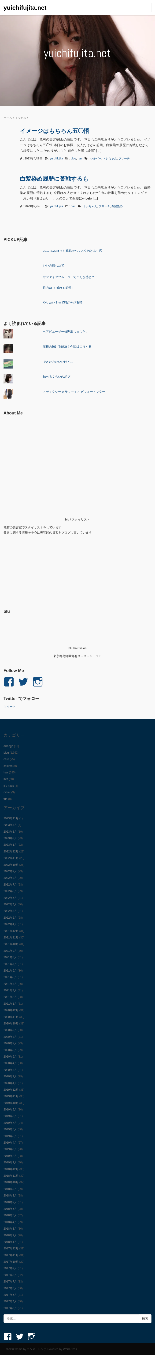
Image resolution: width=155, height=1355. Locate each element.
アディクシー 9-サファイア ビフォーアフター (74, 391)
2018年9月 (10, 1189)
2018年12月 (11, 1169)
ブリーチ (124, 158)
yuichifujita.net (25, 7)
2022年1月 (10, 924)
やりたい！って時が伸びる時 (62, 302)
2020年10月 (11, 1023)
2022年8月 (10, 877)
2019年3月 (10, 1149)
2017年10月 (11, 1261)
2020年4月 (10, 1063)
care (6, 759)
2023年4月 (10, 825)
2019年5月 (10, 1136)
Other (7, 792)
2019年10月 (11, 1103)
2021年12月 (11, 931)
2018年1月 (10, 1242)
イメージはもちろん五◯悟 (54, 131)
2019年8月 (10, 1116)
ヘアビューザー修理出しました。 (66, 331)
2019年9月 (10, 1109)
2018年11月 (11, 1175)
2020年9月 (10, 1030)
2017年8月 (10, 1275)
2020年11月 (11, 1017)
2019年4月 (10, 1142)
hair (80, 158)
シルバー (95, 158)
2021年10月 (11, 944)
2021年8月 (10, 957)
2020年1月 (10, 1083)
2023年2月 (10, 838)
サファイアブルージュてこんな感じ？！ (70, 277)
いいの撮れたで (53, 265)
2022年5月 (10, 898)
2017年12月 (11, 1248)
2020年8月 (10, 1036)
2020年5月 (10, 1056)
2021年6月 (10, 970)
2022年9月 (10, 871)
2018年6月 (10, 1208)
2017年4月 (10, 1301)
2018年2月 (10, 1235)
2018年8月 (10, 1195)
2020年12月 (11, 1010)
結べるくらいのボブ (56, 376)
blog (73, 158)
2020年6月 (10, 1050)
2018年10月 (11, 1182)
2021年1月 (10, 1003)
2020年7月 (10, 1043)
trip (5, 799)
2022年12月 (11, 851)
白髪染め (117, 206)
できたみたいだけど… (58, 361)
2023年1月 (10, 844)
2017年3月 (10, 1308)
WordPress (70, 1349)
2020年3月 (10, 1070)
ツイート (10, 706)
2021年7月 (10, 964)
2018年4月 (10, 1222)
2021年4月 (10, 984)
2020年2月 (10, 1076)
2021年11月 (11, 937)
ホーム (8, 118)
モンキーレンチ (37, 1349)
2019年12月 (11, 1089)
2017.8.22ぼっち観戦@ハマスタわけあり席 (72, 250)
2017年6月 (10, 1288)
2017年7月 (10, 1281)
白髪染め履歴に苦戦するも (54, 179)
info (6, 779)
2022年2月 (10, 917)
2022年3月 (10, 911)
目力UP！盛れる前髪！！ (60, 288)
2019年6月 (10, 1129)
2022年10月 (11, 864)
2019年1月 (10, 1162)
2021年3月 (10, 990)
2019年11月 (11, 1096)
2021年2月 (10, 997)
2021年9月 (10, 950)
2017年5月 (10, 1294)
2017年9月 (10, 1268)
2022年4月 (10, 904)
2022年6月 (10, 891)
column (8, 766)
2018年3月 (10, 1228)
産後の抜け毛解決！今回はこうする (67, 346)
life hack (9, 785)
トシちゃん (110, 158)
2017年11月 (11, 1255)
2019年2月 (10, 1156)
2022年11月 (11, 858)
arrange (8, 746)
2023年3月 (10, 831)
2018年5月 (10, 1215)
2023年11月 (11, 818)
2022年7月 (10, 884)
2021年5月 (10, 977)
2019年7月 (10, 1122)
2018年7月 (10, 1202)
